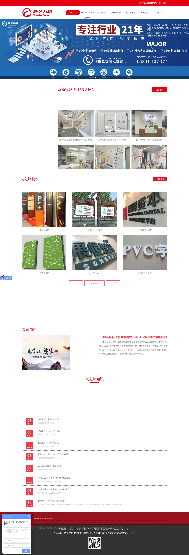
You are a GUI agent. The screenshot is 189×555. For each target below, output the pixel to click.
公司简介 (145, 13)
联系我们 (159, 13)
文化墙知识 (116, 13)
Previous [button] (37, 49)
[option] (94, 49)
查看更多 (159, 90)
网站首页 (73, 13)
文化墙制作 (102, 13)
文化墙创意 (130, 13)
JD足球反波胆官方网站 (87, 13)
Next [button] (152, 49)
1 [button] (93, 77)
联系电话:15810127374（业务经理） (153, 3)
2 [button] (95, 77)
